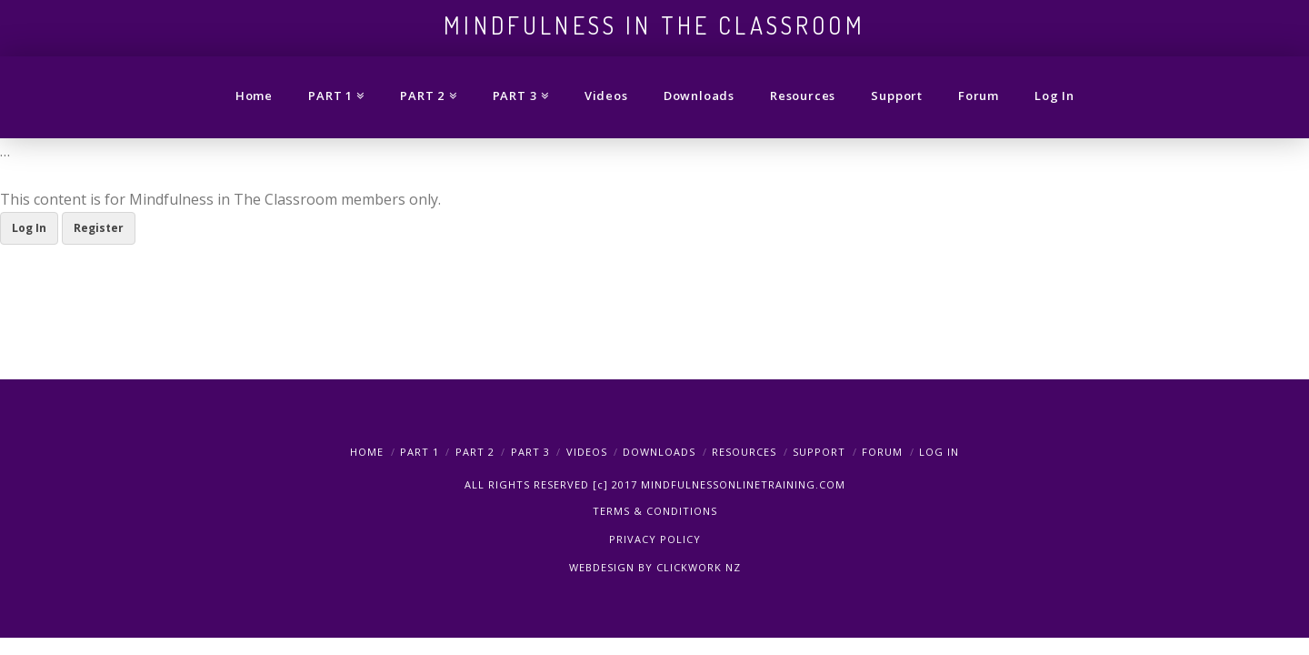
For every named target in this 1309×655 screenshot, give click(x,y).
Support (819, 451)
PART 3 (530, 451)
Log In (29, 228)
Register (99, 228)
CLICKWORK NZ (698, 567)
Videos (586, 451)
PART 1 (419, 451)
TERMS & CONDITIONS (655, 511)
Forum (882, 451)
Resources (744, 451)
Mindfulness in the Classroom (654, 25)
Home (367, 451)
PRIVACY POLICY (655, 539)
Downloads (659, 451)
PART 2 (475, 451)
